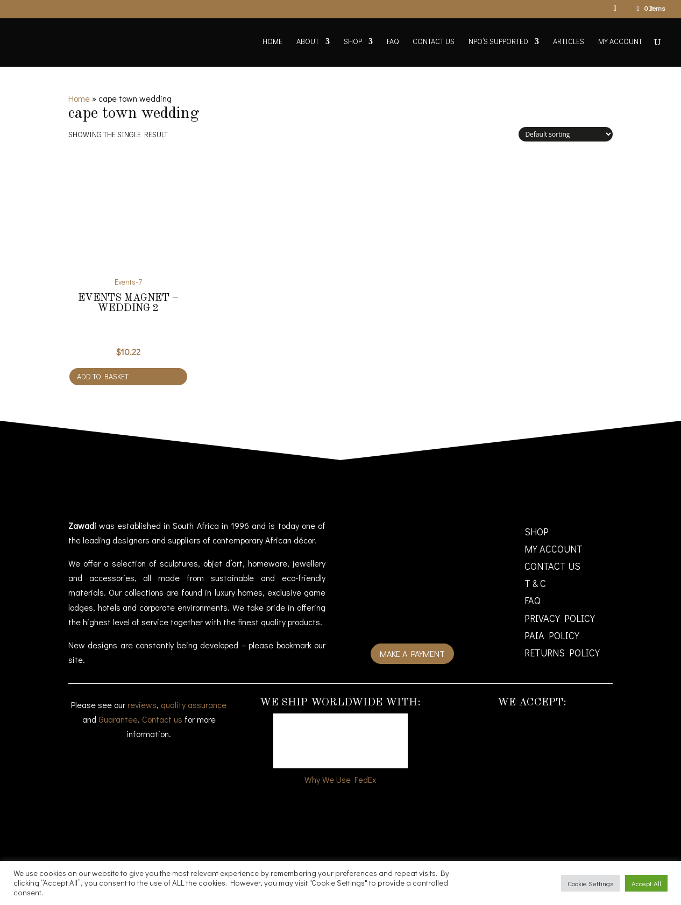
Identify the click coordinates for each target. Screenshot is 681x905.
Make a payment (412, 653)
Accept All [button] (646, 883)
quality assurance (193, 704)
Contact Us (434, 42)
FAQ (393, 42)
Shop (353, 42)
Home (272, 42)
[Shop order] (566, 134)
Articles (568, 42)
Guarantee (118, 719)
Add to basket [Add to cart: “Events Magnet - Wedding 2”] (103, 376)
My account (620, 42)
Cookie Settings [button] (590, 883)
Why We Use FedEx (340, 779)
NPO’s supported (498, 42)
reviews (142, 704)
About (307, 42)
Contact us (162, 719)
